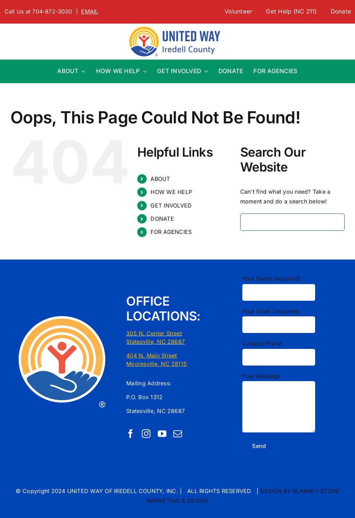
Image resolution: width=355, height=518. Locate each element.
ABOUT (160, 178)
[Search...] (292, 222)
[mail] (177, 433)
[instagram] (146, 433)
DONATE (162, 218)
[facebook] (130, 433)
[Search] (249, 222)
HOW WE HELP (171, 191)
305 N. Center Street (154, 333)
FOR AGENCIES (171, 231)
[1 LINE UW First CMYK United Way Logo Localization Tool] (177, 26)
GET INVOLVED (171, 205)
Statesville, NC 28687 (155, 341)
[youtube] (162, 433)
